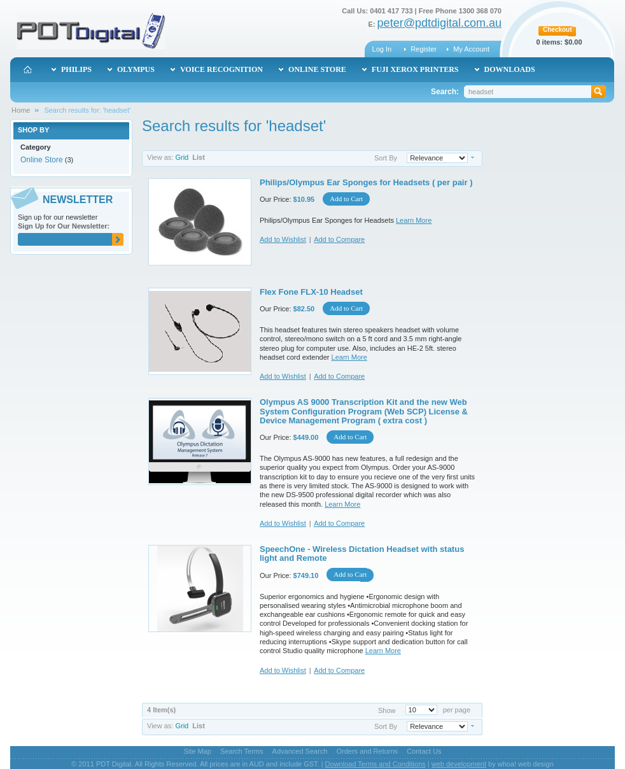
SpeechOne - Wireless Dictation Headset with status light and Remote (362, 553)
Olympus (136, 69)
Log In (382, 49)
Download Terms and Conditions (375, 764)
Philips (76, 69)
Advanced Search (300, 751)
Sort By (385, 158)
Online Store (41, 159)
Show (387, 710)
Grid (181, 157)
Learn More (414, 220)
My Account (471, 49)
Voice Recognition (221, 69)
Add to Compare (339, 239)
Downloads (509, 69)
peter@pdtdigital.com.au (439, 23)
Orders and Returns (367, 751)
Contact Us (424, 751)
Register (424, 49)
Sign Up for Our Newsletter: (63, 226)
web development (459, 764)
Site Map (197, 751)
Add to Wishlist (283, 239)
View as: (160, 157)
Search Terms (241, 751)
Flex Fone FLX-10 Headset (311, 292)
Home (20, 110)
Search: (445, 91)
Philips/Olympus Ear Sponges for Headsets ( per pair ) (366, 182)
